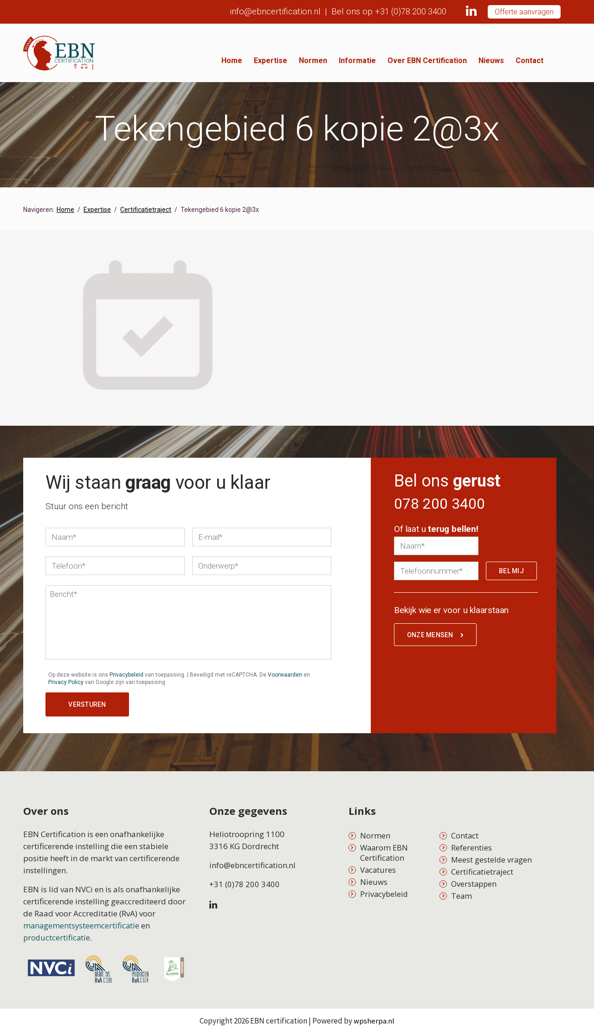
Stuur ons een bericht (86, 506)
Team (461, 893)
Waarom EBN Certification (385, 849)
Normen (340, 60)
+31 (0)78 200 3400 (407, 11)
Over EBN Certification (454, 60)
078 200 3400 (444, 505)
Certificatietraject (482, 869)
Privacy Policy (66, 682)
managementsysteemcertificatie (82, 922)
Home (259, 60)
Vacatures (378, 867)
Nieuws (518, 60)
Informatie (384, 60)
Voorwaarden (285, 675)
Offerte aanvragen (524, 11)
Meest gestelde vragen (492, 856)
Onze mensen (436, 639)
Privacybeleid (126, 675)
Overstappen (474, 881)
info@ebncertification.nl (267, 11)
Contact (557, 60)
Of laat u (436, 532)
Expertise (298, 60)
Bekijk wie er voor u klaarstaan (451, 613)
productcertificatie (57, 934)
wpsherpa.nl (374, 1018)
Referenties (471, 844)
